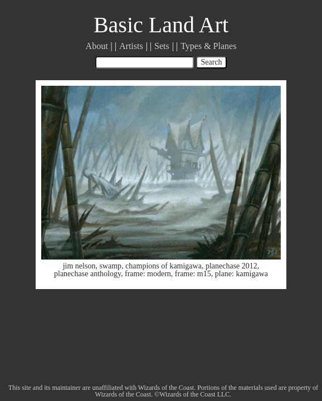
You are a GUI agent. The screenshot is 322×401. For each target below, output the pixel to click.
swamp (110, 266)
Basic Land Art (161, 24)
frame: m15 (193, 274)
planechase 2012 (231, 266)
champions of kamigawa (163, 266)
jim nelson (79, 266)
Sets (161, 46)
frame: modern (148, 274)
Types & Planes (208, 46)
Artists (131, 46)
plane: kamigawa (241, 274)
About (97, 46)
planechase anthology (87, 274)
